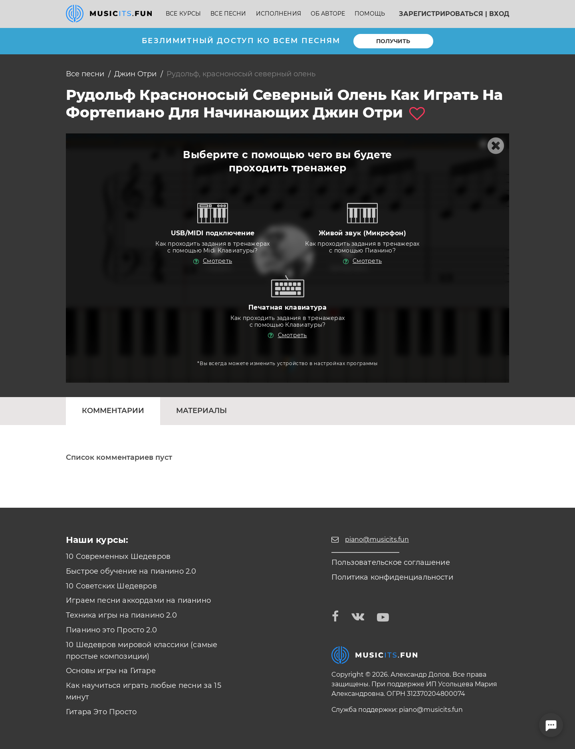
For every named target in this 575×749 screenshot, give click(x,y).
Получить (393, 41)
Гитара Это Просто (101, 711)
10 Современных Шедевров (118, 556)
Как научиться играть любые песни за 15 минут (143, 691)
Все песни (228, 13)
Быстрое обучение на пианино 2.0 (131, 571)
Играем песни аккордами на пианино (138, 600)
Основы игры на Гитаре (111, 670)
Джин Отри (135, 74)
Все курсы (183, 13)
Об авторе (328, 13)
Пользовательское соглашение (390, 562)
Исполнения (278, 13)
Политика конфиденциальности (392, 577)
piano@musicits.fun (431, 709)
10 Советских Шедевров (111, 586)
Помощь (370, 13)
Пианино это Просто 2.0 (111, 630)
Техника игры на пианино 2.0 (121, 615)
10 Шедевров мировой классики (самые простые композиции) (141, 650)
